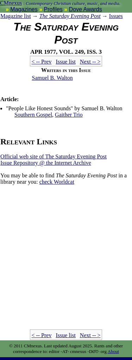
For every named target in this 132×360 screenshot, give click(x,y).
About (113, 351)
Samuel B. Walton (52, 78)
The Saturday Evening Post (70, 16)
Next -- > (90, 62)
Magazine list (15, 16)
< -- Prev (41, 62)
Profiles (53, 9)
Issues (116, 16)
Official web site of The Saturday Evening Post (53, 156)
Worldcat (56, 182)
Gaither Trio (69, 115)
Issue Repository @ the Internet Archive (45, 163)
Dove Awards (85, 9)
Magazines (23, 9)
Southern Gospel (33, 115)
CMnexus (11, 3)
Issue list (65, 62)
